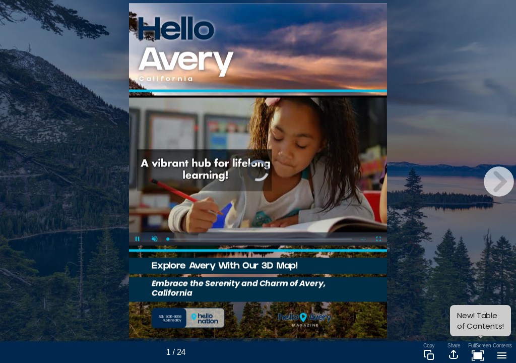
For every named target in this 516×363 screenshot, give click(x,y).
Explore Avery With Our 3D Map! (224, 267)
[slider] (259, 239)
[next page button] (499, 181)
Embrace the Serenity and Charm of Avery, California (239, 287)
